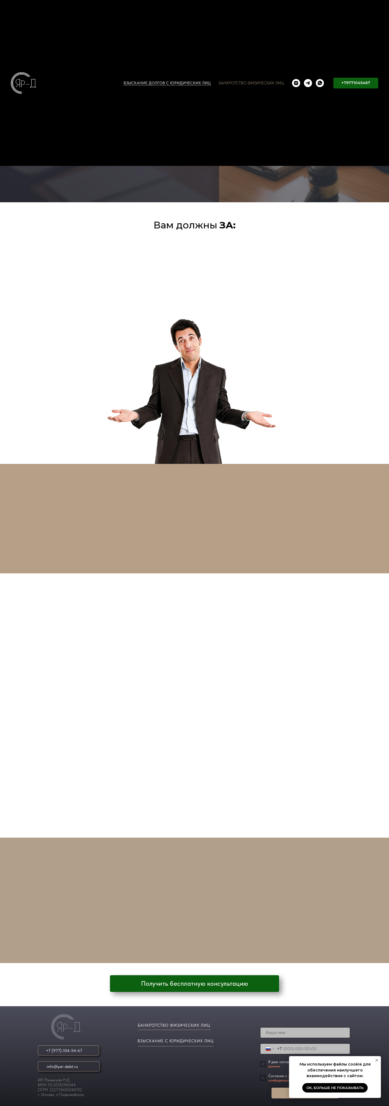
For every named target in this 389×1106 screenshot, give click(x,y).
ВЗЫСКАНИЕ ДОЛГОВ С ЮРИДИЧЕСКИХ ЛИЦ (167, 83)
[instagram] (296, 83)
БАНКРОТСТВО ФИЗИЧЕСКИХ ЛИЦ (251, 83)
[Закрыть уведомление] (377, 1060)
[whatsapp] (320, 83)
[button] (194, 983)
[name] (305, 1032)
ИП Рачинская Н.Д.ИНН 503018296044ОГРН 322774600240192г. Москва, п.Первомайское (61, 1087)
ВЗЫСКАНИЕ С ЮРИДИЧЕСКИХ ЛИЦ (176, 1041)
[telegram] (308, 83)
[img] (67, 1026)
